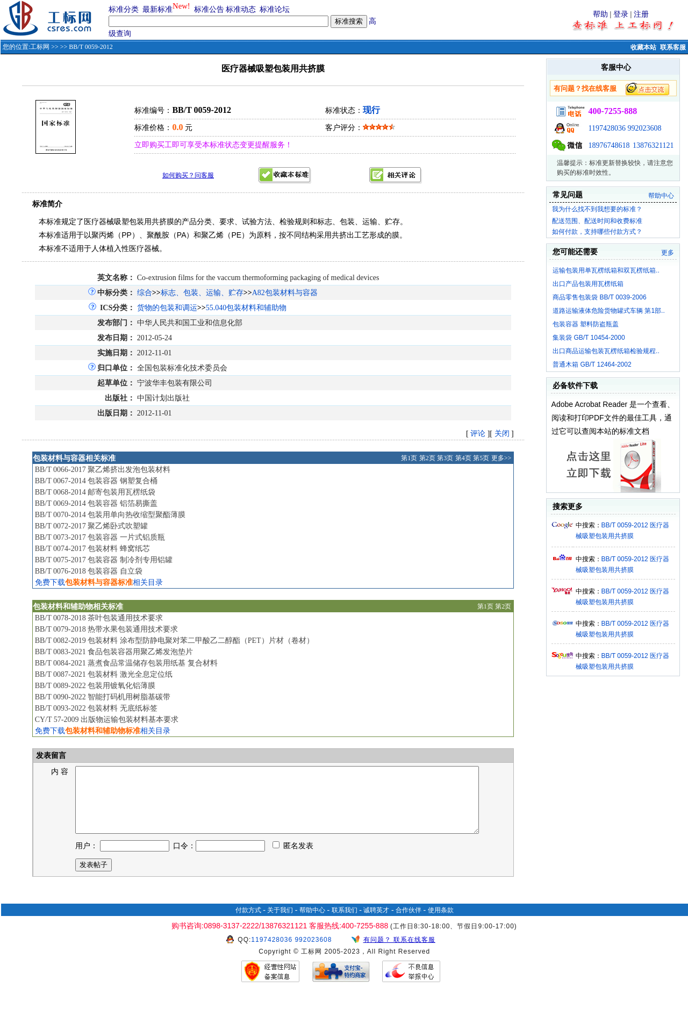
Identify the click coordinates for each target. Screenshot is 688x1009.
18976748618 (609, 145)
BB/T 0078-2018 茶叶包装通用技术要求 (99, 618)
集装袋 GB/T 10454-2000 (589, 337)
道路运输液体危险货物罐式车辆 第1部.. (609, 310)
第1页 (409, 458)
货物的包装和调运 (167, 308)
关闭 (502, 434)
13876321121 (653, 145)
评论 (477, 434)
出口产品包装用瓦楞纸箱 (588, 284)
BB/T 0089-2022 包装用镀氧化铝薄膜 (95, 686)
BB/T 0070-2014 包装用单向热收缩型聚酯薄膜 (110, 515)
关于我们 (280, 923)
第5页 (481, 458)
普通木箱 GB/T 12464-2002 (592, 364)
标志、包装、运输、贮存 (202, 293)
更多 (667, 252)
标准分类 (124, 9)
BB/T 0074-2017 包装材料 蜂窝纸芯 (92, 549)
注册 (641, 14)
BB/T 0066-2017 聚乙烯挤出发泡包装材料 (103, 470)
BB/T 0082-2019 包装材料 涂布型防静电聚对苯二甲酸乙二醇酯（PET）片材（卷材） (174, 640)
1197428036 (607, 128)
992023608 (645, 128)
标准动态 (241, 9)
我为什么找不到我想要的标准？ (597, 209)
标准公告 (209, 9)
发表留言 (50, 756)
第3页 (445, 458)
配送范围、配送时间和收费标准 (597, 221)
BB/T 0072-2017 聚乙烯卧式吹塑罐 (91, 526)
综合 (144, 293)
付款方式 (248, 923)
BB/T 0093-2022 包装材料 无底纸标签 (96, 708)
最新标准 (157, 9)
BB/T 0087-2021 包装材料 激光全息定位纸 (104, 674)
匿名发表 (293, 859)
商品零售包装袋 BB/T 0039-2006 (600, 297)
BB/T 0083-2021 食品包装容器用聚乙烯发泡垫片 (114, 652)
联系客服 (673, 47)
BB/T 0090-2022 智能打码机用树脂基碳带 (103, 697)
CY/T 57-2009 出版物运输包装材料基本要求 (106, 719)
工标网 (39, 47)
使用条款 (441, 923)
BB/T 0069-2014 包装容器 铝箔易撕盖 (96, 503)
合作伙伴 (408, 923)
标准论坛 (275, 9)
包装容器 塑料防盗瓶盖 (586, 324)
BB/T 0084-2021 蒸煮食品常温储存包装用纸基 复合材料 (126, 663)
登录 (620, 14)
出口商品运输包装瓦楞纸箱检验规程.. (606, 351)
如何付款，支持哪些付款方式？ (597, 231)
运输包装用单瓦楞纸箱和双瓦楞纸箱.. (606, 270)
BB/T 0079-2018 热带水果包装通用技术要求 (106, 629)
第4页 (463, 458)
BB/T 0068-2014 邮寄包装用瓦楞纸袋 (95, 492)
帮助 (600, 14)
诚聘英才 (376, 923)
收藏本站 (643, 47)
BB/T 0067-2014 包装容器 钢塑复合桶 (96, 481)
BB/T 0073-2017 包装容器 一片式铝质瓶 (100, 537)
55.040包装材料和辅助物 (246, 308)
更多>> (501, 458)
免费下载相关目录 (99, 582)
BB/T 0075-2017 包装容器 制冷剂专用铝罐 (104, 560)
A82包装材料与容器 (285, 293)
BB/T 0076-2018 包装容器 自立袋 (88, 571)
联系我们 (344, 923)
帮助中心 (661, 195)
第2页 (427, 458)
